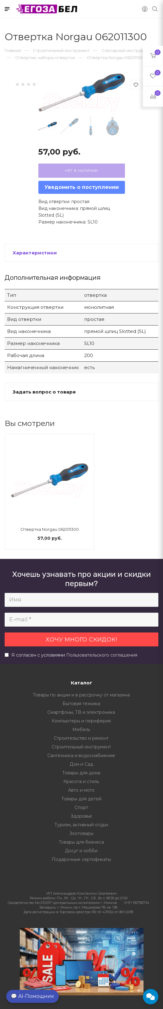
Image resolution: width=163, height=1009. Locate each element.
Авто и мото (81, 790)
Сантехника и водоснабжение (81, 755)
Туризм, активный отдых (81, 825)
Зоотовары (81, 833)
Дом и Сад (81, 764)
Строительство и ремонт (81, 738)
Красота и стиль (81, 781)
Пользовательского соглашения (101, 655)
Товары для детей (81, 799)
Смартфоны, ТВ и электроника (81, 712)
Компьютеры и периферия (81, 721)
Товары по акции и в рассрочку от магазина (81, 695)
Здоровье (81, 816)
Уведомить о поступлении (82, 187)
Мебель (81, 729)
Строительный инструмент (81, 747)
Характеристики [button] (35, 253)
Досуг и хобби (81, 851)
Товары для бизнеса (81, 842)
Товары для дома (81, 773)
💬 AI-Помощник (32, 996)
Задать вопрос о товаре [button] (44, 392)
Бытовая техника (81, 703)
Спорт (81, 807)
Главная (13, 50)
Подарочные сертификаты (81, 859)
